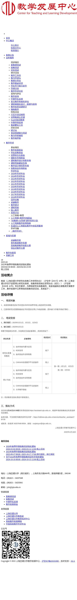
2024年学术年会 (18, 176)
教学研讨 (15, 205)
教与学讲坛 (16, 78)
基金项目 (15, 147)
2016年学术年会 (18, 197)
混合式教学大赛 (18, 248)
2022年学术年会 (18, 181)
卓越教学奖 (16, 240)
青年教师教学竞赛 (19, 243)
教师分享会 (16, 81)
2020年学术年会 (18, 187)
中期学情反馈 (17, 122)
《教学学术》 (17, 231)
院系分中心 (16, 48)
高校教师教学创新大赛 (21, 245)
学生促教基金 (17, 153)
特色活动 (15, 112)
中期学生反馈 (17, 99)
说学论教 (15, 200)
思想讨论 (15, 213)
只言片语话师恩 (18, 115)
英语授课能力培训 (19, 133)
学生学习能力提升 (19, 86)
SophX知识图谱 (17, 120)
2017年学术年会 (18, 194)
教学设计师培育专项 (20, 166)
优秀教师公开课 (18, 117)
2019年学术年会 (18, 189)
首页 (8, 38)
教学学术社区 (17, 91)
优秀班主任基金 (18, 155)
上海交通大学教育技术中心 (18, 519)
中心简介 (15, 45)
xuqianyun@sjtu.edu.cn (42, 424)
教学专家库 (11, 253)
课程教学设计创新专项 (21, 160)
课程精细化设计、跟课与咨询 (24, 104)
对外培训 (15, 70)
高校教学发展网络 (14, 521)
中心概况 (10, 41)
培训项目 (15, 62)
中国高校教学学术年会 (16, 524)
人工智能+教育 (17, 215)
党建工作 (10, 255)
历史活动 (15, 128)
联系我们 (15, 50)
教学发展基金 (17, 150)
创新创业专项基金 (19, 168)
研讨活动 (15, 73)
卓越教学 (15, 202)
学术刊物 (15, 228)
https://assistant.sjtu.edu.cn (40, 410)
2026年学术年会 (18, 173)
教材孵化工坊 (17, 125)
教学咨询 (15, 96)
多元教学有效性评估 (20, 101)
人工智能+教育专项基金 (21, 218)
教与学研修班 (17, 135)
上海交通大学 (12, 513)
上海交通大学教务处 (15, 516)
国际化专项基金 (18, 158)
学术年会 (15, 171)
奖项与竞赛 (11, 236)
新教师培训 (16, 65)
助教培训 (15, 68)
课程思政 (15, 207)
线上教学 (15, 210)
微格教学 (15, 109)
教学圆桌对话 (17, 83)
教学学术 (10, 143)
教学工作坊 (16, 75)
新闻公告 (10, 55)
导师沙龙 (15, 88)
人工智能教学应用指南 (21, 223)
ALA (73, 561)
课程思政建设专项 (19, 163)
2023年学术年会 (18, 179)
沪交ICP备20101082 (50, 561)
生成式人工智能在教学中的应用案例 (27, 226)
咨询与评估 (16, 94)
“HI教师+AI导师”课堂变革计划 (24, 221)
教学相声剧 (16, 138)
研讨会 (14, 130)
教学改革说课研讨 (19, 107)
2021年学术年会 (18, 184)
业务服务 (10, 58)
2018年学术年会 (18, 192)
